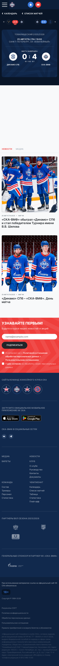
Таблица (34, 494)
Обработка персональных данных (16, 618)
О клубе (33, 466)
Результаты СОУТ (9, 608)
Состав (5, 487)
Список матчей (31, 13)
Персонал (6, 494)
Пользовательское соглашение (15, 623)
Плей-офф (34, 501)
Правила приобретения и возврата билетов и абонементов (26, 628)
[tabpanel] (29, 233)
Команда (7, 482)
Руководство (36, 469)
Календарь (9, 13)
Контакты (34, 473)
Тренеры (6, 490)
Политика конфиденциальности (15, 613)
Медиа (6, 456)
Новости (35, 456)
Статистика (7, 498)
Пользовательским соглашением (22, 360)
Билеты (6, 461)
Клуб (32, 461)
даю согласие (14, 363)
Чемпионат (36, 482)
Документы (35, 477)
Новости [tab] (7, 149)
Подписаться (15, 345)
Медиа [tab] (19, 149)
